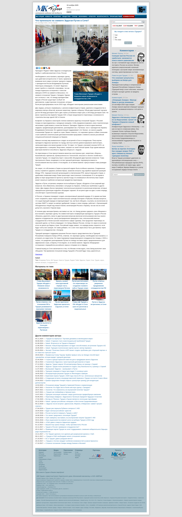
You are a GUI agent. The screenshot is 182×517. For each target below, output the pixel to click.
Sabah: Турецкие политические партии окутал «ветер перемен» (69, 348)
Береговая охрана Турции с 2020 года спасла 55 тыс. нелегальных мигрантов (74, 376)
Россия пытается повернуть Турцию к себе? (62, 413)
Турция (97, 260)
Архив (77, 457)
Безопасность (103, 16)
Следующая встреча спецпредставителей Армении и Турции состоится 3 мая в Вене (76, 378)
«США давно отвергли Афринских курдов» (61, 422)
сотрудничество (52, 262)
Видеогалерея (43, 469)
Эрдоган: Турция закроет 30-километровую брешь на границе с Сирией (72, 364)
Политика (57, 16)
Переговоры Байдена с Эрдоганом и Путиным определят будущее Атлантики (74, 397)
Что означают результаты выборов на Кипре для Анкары (123, 80)
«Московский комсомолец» (81, 476)
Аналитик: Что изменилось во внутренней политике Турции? (68, 390)
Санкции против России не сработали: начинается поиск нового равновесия (123, 58)
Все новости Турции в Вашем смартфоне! (50, 472)
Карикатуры (57, 455)
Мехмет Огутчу (117, 53)
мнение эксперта (40, 262)
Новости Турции (64, 260)
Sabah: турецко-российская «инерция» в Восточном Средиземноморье (71, 401)
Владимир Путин (44, 260)
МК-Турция (40, 16)
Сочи (92, 260)
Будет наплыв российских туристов (58, 411)
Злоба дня (42, 466)
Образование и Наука (45, 459)
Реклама (77, 455)
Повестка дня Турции (120, 75)
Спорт (40, 461)
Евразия (41, 452)
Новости (48, 16)
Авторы (66, 454)
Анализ (41, 462)
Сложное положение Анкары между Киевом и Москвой (66, 443)
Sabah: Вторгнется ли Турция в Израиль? (61, 343)
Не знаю (118, 40)
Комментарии (128, 16)
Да (116, 37)
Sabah (37, 258)
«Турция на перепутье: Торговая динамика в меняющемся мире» (69, 339)
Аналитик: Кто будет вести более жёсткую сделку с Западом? (68, 387)
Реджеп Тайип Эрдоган (77, 260)
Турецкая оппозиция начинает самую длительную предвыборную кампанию (73, 394)
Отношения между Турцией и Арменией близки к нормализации (69, 385)
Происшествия (116, 16)
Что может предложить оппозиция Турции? (61, 415)
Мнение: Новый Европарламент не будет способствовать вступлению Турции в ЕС (76, 345)
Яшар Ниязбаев (118, 146)
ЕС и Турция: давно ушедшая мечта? (59, 438)
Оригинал (38, 254)
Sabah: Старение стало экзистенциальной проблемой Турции (68, 341)
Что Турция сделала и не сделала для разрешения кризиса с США (70, 434)
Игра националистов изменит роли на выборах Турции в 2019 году (70, 420)
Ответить (128, 43)
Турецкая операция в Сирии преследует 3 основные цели (67, 371)
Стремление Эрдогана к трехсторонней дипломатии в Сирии (68, 362)
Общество (66, 16)
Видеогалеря (57, 454)
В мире (41, 457)
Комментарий (117, 97)
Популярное (42, 455)
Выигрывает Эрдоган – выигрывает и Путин (61, 369)
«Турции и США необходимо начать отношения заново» (66, 436)
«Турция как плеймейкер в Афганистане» (61, 392)
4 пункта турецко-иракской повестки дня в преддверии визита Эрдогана (72, 359)
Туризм (74, 16)
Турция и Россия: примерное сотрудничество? (62, 427)
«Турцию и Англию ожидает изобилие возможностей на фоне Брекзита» (72, 441)
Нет (116, 35)
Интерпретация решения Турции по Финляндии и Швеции (67, 373)
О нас (76, 452)
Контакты (78, 454)
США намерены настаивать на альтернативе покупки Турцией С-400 (70, 418)
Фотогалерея (42, 468)
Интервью (42, 464)
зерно (102, 260)
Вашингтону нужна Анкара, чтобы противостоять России (66, 425)
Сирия (88, 260)
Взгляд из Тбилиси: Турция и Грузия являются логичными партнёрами (71, 399)
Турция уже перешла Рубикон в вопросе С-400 (63, 408)
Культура (92, 16)
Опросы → (140, 46)
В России (41, 454)
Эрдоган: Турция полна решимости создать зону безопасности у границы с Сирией (76, 366)
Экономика (83, 16)
